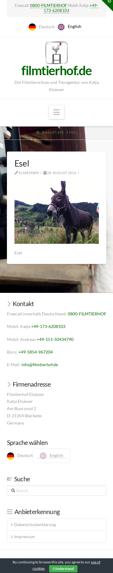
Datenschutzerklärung (33, 524)
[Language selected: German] (56, 27)
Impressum (23, 536)
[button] (56, 112)
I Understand (63, 568)
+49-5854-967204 (35, 351)
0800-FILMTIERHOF (48, 5)
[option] (69, 27)
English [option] (74, 26)
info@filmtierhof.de (39, 364)
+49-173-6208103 (48, 326)
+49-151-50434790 (55, 339)
